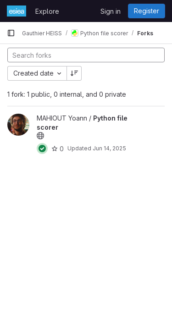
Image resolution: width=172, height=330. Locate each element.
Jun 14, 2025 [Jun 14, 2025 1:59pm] (109, 148)
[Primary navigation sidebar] (11, 33)
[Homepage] (16, 11)
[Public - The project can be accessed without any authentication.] (40, 135)
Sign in (110, 11)
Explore (47, 11)
